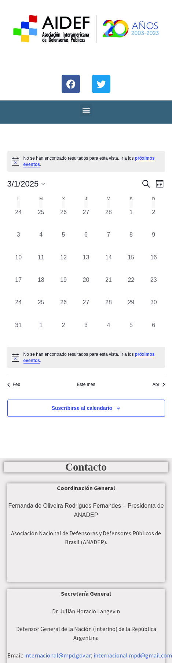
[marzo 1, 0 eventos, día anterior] (131, 219)
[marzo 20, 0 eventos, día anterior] (86, 287)
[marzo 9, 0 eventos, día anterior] (153, 241)
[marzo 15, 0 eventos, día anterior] (131, 264)
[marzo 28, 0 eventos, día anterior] (108, 309)
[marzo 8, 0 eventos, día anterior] (131, 241)
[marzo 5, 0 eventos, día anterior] (63, 241)
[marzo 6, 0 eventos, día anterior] (86, 241)
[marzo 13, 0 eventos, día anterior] (86, 264)
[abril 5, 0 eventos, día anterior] (131, 332)
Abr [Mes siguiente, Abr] (159, 384)
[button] (86, 110)
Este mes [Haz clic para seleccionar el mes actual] (86, 384)
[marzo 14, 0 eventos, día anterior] (108, 264)
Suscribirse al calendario (82, 408)
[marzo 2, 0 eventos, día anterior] (153, 219)
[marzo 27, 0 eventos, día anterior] (86, 309)
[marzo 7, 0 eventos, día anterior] (108, 241)
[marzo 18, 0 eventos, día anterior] (41, 287)
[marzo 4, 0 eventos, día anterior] (41, 241)
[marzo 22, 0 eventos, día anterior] (131, 287)
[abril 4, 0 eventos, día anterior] (108, 332)
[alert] (86, 357)
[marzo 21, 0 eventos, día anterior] (108, 287)
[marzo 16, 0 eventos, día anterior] (153, 264)
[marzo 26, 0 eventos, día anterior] (63, 309)
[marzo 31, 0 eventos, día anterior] (18, 332)
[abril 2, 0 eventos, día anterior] (63, 332)
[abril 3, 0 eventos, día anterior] (86, 332)
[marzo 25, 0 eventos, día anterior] (41, 309)
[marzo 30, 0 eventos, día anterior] (153, 309)
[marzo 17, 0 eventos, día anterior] (18, 287)
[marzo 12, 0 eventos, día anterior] (63, 264)
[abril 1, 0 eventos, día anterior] (41, 332)
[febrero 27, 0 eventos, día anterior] (86, 219)
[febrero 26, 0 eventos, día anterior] (63, 219)
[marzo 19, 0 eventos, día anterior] (63, 287)
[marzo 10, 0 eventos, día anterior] (18, 264)
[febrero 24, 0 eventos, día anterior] (18, 219)
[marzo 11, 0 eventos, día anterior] (41, 264)
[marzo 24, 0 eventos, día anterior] (18, 309)
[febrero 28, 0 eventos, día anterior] (108, 219)
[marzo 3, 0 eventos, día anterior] (18, 241)
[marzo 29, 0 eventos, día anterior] (131, 309)
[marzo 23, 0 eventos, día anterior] (153, 287)
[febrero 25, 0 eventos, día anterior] (41, 219)
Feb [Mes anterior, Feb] (14, 384)
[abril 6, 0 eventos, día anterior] (153, 332)
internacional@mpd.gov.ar (57, 655)
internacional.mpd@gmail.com (133, 655)
